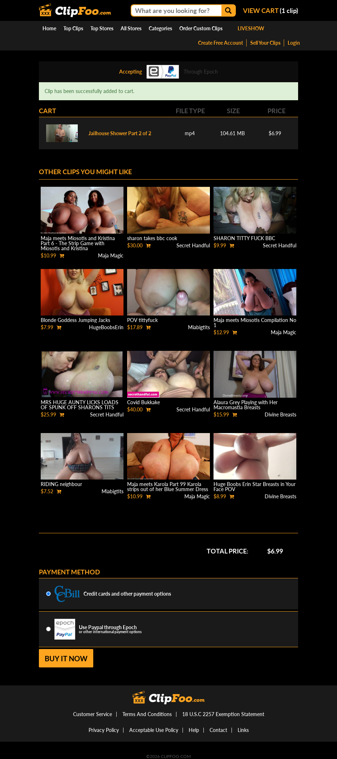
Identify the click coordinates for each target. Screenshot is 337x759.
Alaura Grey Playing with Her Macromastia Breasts (246, 404)
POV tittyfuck (142, 320)
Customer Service (92, 714)
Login (294, 43)
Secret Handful (193, 245)
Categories (160, 28)
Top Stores (101, 28)
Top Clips (73, 28)
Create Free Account (220, 43)
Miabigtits (199, 327)
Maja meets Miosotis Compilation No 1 (255, 322)
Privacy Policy (104, 730)
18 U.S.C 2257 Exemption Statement (223, 714)
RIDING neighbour (61, 484)
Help (194, 730)
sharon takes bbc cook (152, 238)
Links (243, 730)
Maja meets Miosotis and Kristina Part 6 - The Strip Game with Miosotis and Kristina (78, 243)
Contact (218, 730)
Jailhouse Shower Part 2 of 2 (120, 133)
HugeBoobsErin (106, 327)
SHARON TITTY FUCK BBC (244, 238)
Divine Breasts (280, 414)
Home (49, 28)
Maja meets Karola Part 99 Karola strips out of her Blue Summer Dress (167, 486)
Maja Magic (110, 255)
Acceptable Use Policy (153, 730)
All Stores (131, 28)
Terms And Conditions (147, 714)
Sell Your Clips (265, 43)
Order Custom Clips (201, 28)
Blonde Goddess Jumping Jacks (75, 320)
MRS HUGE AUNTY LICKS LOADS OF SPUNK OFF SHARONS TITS (79, 404)
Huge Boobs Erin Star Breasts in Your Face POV (255, 486)
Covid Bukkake (143, 402)
